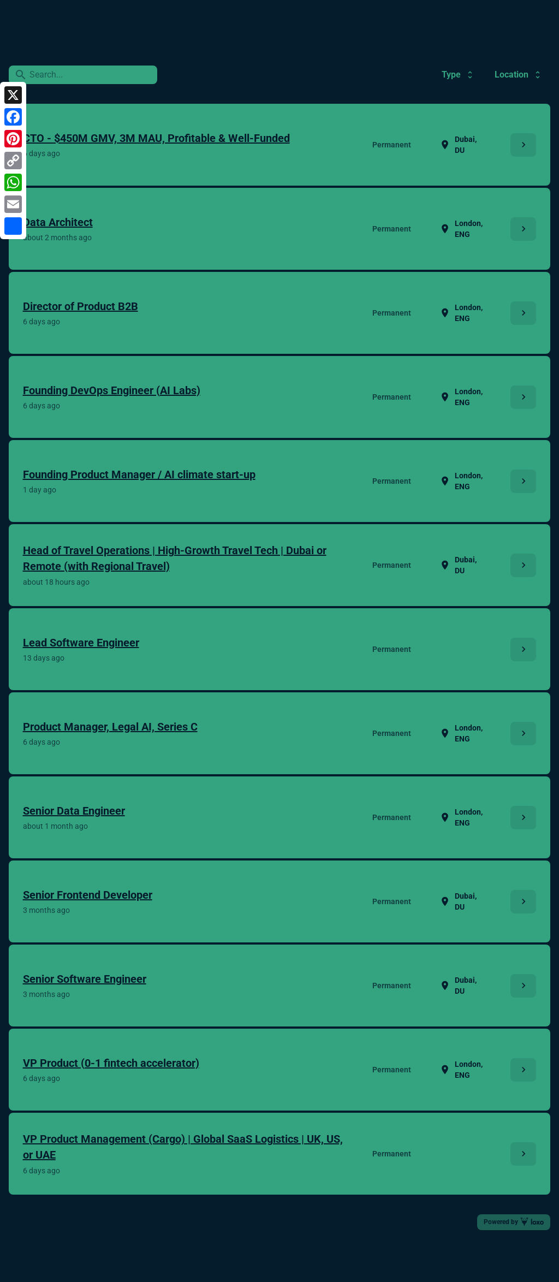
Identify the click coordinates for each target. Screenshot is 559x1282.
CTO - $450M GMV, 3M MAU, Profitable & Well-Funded (156, 138)
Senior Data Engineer (74, 810)
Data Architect (58, 222)
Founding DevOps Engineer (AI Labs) (111, 390)
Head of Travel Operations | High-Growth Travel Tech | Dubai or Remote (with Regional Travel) (174, 558)
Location (519, 74)
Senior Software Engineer (84, 979)
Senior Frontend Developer (87, 894)
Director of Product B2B (80, 306)
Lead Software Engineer (81, 642)
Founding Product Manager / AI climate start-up (139, 474)
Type (458, 74)
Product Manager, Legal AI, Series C (110, 726)
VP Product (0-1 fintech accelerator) (111, 1063)
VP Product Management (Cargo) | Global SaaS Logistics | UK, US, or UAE (183, 1146)
